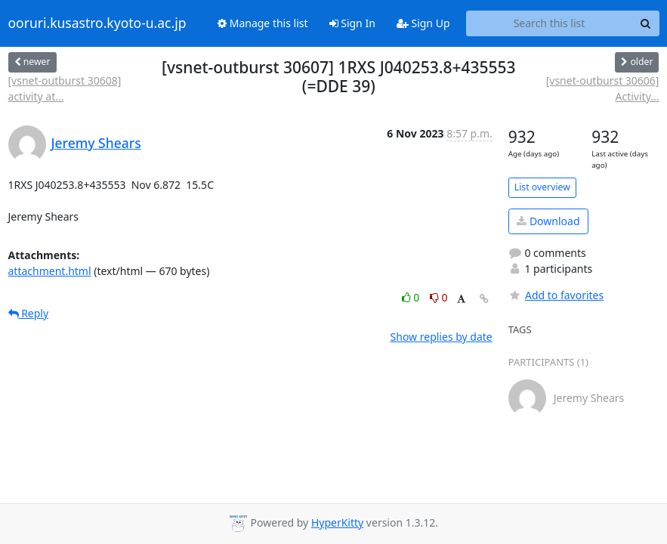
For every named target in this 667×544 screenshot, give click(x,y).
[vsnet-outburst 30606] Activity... (602, 88)
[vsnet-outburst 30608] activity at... (65, 88)
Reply (28, 313)
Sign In (352, 23)
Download (548, 221)
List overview (542, 187)
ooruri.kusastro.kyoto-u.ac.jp (97, 23)
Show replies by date (442, 336)
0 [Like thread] (412, 297)
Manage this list (263, 23)
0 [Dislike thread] (439, 297)
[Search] (645, 23)
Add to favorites (556, 295)
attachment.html (49, 271)
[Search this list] (549, 23)
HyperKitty (337, 522)
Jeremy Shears (96, 143)
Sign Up (423, 23)
